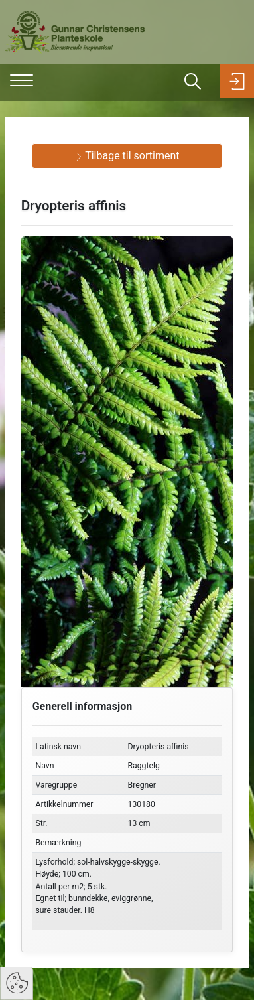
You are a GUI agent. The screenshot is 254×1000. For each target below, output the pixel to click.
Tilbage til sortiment (127, 155)
